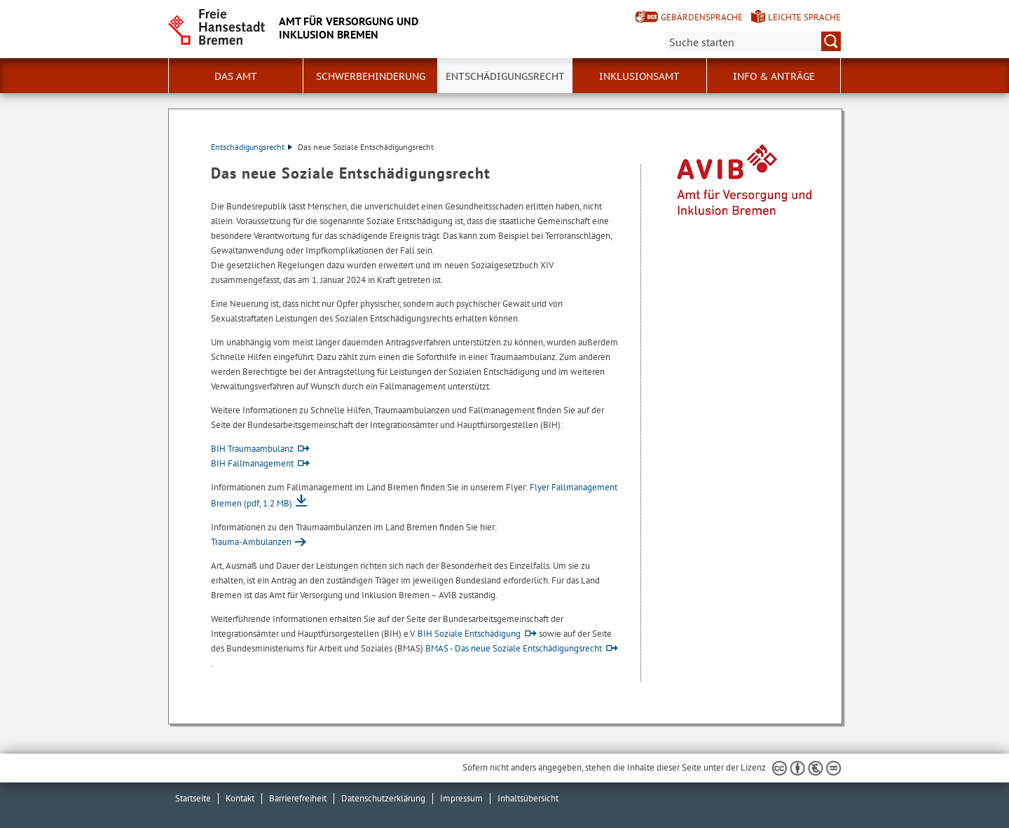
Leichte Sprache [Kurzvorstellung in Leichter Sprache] (804, 17)
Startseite (193, 798)
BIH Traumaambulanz (252, 449)
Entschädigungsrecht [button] (505, 76)
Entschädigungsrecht (251, 147)
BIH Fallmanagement (252, 463)
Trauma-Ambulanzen (251, 542)
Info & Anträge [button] (774, 76)
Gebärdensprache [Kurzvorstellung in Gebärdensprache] (702, 17)
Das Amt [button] (235, 76)
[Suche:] (753, 41)
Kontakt (240, 798)
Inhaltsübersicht (527, 798)
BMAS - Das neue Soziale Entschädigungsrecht (513, 648)
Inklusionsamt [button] (639, 76)
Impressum (461, 798)
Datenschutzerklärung (383, 798)
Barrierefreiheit (298, 798)
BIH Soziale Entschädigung (469, 634)
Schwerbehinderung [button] (370, 76)
